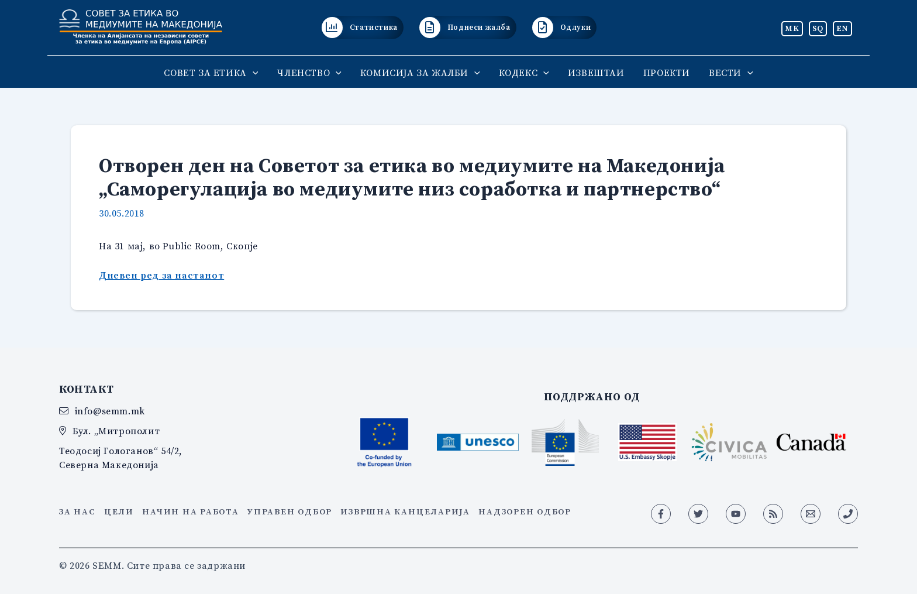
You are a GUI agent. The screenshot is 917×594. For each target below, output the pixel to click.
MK (792, 28)
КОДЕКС (524, 72)
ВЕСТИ (731, 72)
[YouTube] (736, 514)
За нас (77, 511)
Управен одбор (289, 511)
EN (842, 28)
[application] (252, 72)
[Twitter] (698, 514)
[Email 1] (811, 514)
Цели (119, 511)
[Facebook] (661, 514)
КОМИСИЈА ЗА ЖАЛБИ (420, 72)
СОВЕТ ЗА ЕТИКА (211, 72)
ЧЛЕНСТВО (309, 72)
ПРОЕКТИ (666, 72)
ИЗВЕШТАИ (596, 72)
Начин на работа (190, 511)
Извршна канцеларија (405, 511)
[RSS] (773, 514)
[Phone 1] (848, 514)
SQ (817, 28)
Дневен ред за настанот (161, 275)
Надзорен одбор (524, 511)
